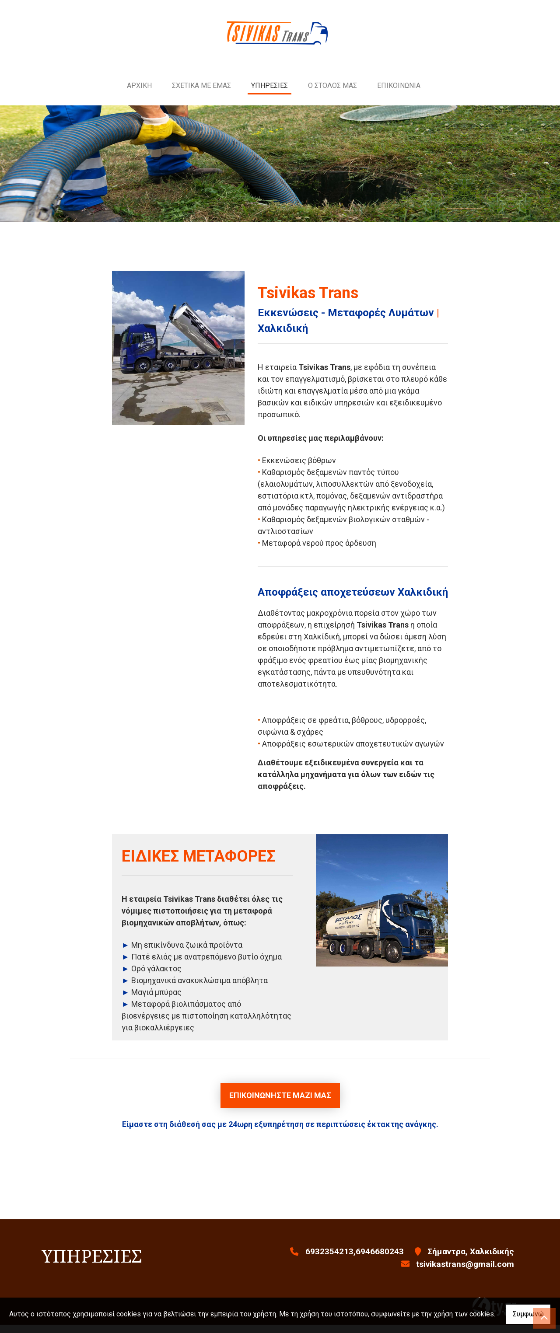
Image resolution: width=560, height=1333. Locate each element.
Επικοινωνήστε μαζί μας (280, 1104)
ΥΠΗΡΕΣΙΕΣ (269, 94)
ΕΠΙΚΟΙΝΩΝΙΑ (398, 94)
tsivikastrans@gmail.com (465, 1272)
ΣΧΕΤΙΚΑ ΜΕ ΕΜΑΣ (201, 94)
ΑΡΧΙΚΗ (139, 94)
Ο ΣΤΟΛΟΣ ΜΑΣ (332, 94)
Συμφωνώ (528, 1314)
